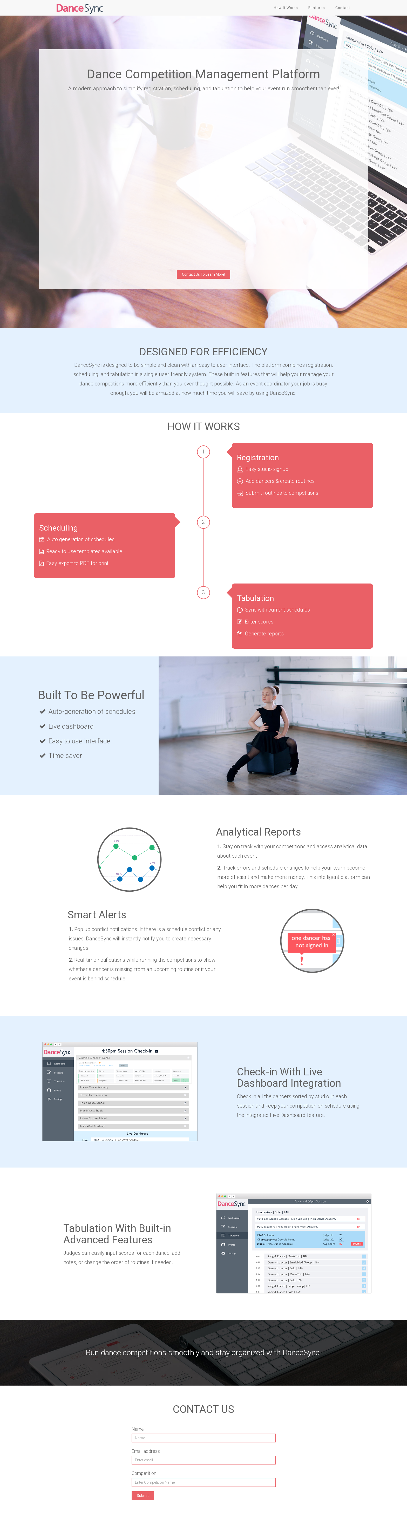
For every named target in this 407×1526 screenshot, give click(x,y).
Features (316, 8)
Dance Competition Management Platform (203, 74)
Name (138, 1429)
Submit (143, 1496)
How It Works (286, 8)
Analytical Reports (258, 832)
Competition (144, 1473)
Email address (146, 1451)
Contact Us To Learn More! (203, 274)
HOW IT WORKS (203, 427)
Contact (342, 8)
